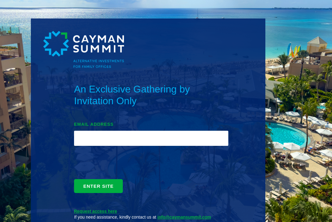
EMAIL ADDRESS (94, 124)
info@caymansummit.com (184, 217)
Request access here (95, 211)
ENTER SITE (98, 186)
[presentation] (121, 164)
